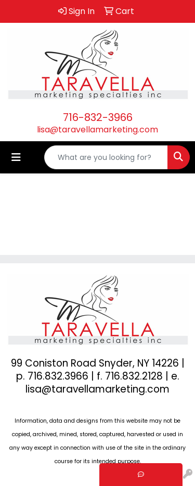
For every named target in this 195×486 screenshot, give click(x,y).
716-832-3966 (98, 117)
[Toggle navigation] (16, 157)
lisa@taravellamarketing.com (97, 130)
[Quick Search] (106, 157)
